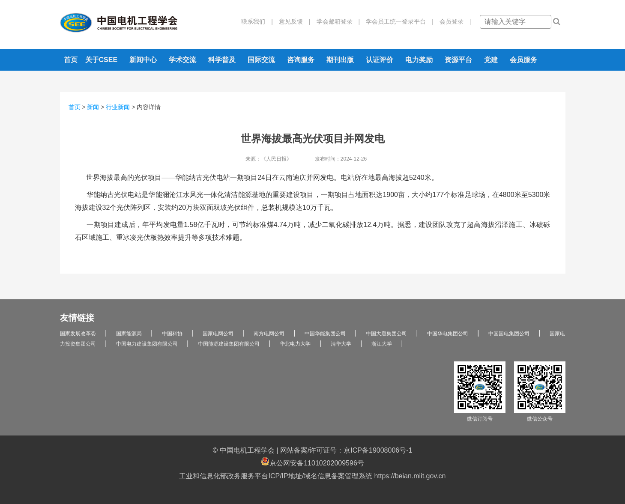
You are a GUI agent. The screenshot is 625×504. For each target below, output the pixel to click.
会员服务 (523, 59)
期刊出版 (340, 59)
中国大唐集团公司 (386, 334)
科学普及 (222, 59)
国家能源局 (129, 334)
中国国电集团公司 (508, 334)
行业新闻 (118, 107)
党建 (491, 59)
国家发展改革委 (78, 334)
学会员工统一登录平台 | (397, 21)
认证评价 (379, 59)
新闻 (93, 107)
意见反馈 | (292, 21)
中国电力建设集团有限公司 (147, 344)
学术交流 (182, 59)
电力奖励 (419, 59)
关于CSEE (101, 59)
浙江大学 (381, 344)
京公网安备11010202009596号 (312, 462)
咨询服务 (300, 59)
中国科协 (172, 334)
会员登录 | (452, 21)
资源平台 (458, 59)
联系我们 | (257, 21)
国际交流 (261, 59)
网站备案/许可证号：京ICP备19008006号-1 (346, 450)
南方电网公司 (269, 334)
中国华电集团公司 (447, 334)
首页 (71, 59)
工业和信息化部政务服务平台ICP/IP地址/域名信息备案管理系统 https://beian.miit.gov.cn (312, 476)
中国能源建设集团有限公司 (229, 344)
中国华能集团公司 (325, 334)
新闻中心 (143, 59)
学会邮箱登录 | (335, 21)
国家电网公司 (218, 334)
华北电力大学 (295, 344)
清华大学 (341, 344)
